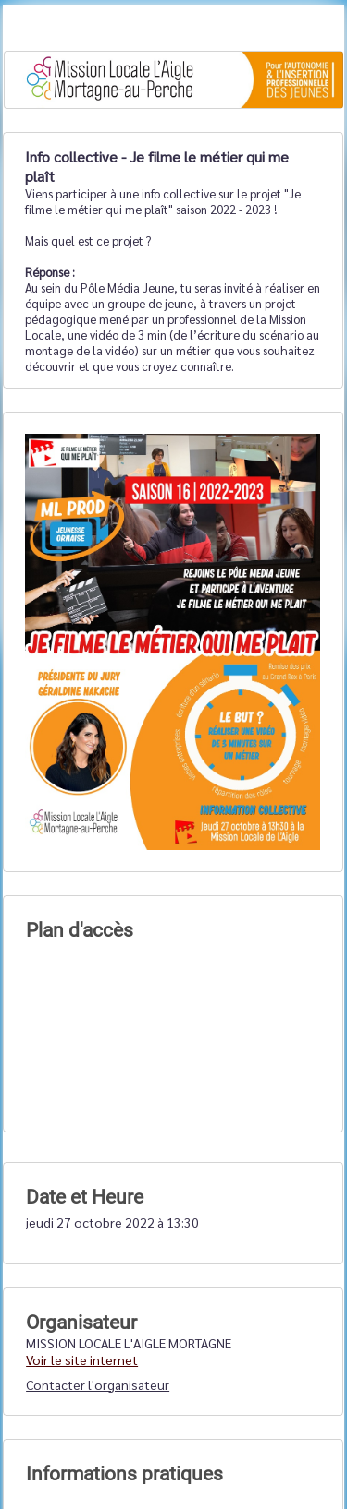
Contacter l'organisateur (97, 1384)
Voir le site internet (82, 1359)
